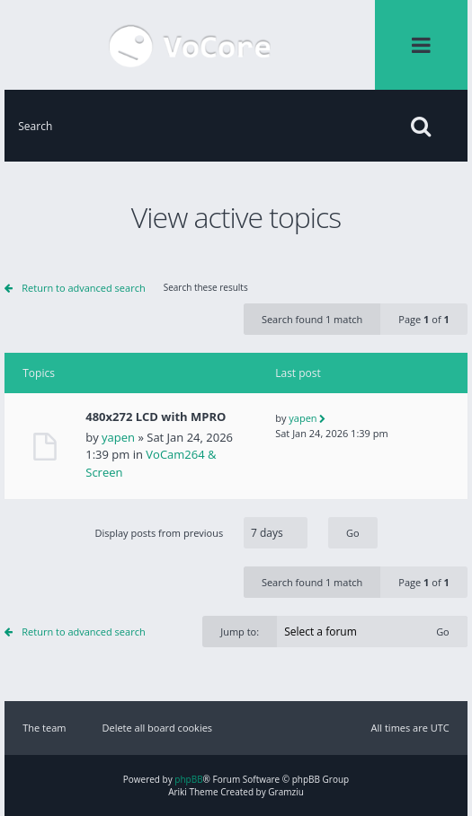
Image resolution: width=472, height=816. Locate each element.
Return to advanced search (83, 287)
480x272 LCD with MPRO (155, 417)
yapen (118, 437)
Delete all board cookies (157, 727)
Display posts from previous (235, 532)
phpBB (188, 779)
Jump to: (239, 631)
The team (44, 727)
